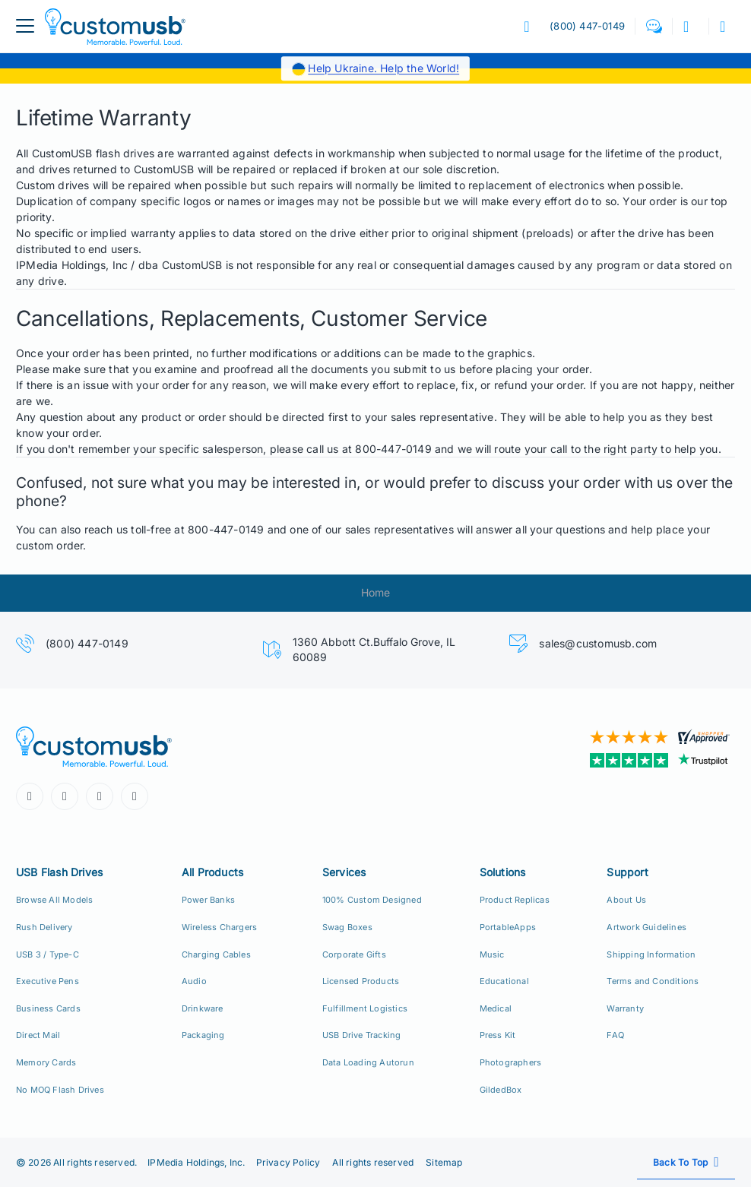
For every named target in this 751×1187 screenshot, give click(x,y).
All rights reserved (373, 1162)
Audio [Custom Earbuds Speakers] (194, 981)
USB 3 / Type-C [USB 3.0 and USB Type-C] (47, 954)
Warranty (625, 1008)
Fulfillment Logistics (364, 1008)
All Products (212, 872)
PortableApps (508, 927)
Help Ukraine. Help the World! (383, 68)
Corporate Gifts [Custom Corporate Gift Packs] (354, 954)
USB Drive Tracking (361, 1035)
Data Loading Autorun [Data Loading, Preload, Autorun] (368, 1062)
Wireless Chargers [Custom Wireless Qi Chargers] (219, 927)
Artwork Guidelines (646, 927)
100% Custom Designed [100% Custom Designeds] (372, 899)
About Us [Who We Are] (626, 899)
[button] (654, 26)
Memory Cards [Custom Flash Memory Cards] (46, 1062)
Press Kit (498, 1035)
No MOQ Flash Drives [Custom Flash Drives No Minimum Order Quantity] (60, 1089)
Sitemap (444, 1162)
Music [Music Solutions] (492, 954)
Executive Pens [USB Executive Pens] (47, 981)
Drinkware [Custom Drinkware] (202, 1008)
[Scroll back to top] (686, 1162)
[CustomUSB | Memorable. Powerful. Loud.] (190, 747)
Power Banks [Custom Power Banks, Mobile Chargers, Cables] (208, 899)
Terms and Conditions (653, 981)
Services (344, 872)
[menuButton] (25, 26)
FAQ (615, 1035)
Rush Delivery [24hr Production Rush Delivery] (44, 927)
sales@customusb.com (598, 643)
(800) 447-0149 (87, 643)
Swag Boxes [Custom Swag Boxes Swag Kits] (347, 927)
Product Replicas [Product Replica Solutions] (515, 899)
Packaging (203, 1035)
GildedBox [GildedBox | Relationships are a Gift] (501, 1089)
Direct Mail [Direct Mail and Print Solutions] (38, 1035)
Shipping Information (651, 954)
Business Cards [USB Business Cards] (48, 1008)
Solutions (503, 872)
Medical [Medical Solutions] (496, 1008)
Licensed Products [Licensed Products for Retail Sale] (360, 981)
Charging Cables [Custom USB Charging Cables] (216, 954)
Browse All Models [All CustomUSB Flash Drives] (54, 899)
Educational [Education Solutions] (504, 981)
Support (627, 872)
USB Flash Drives (59, 872)
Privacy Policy (288, 1162)
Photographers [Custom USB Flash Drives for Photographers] (511, 1062)
